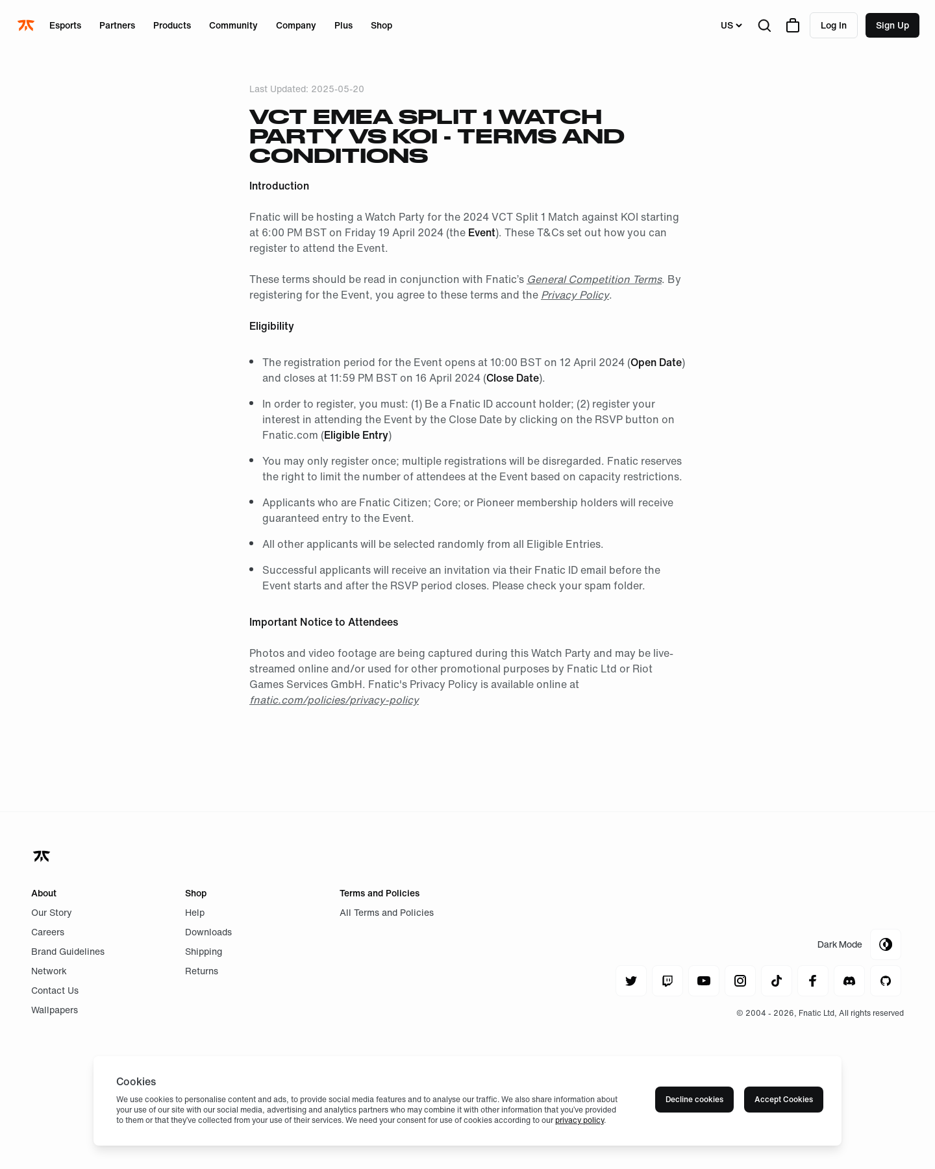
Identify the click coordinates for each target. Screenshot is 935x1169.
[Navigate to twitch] (667, 980)
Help (195, 912)
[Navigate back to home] (43, 856)
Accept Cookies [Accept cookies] (783, 1099)
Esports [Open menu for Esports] (65, 25)
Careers (47, 932)
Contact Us (55, 990)
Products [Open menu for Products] (172, 25)
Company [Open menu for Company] (296, 25)
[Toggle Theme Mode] (859, 944)
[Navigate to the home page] (27, 25)
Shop (381, 25)
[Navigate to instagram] (740, 980)
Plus (343, 25)
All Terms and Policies (387, 912)
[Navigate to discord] (849, 980)
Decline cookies (694, 1099)
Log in (834, 25)
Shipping (203, 951)
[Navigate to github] (885, 980)
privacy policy (579, 1120)
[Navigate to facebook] (813, 980)
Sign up (892, 25)
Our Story (51, 912)
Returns (201, 971)
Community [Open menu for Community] (233, 25)
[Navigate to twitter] (631, 980)
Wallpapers (54, 1009)
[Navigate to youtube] (703, 980)
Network (49, 971)
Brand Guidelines (68, 951)
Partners (117, 25)
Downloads (208, 932)
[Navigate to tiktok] (776, 980)
